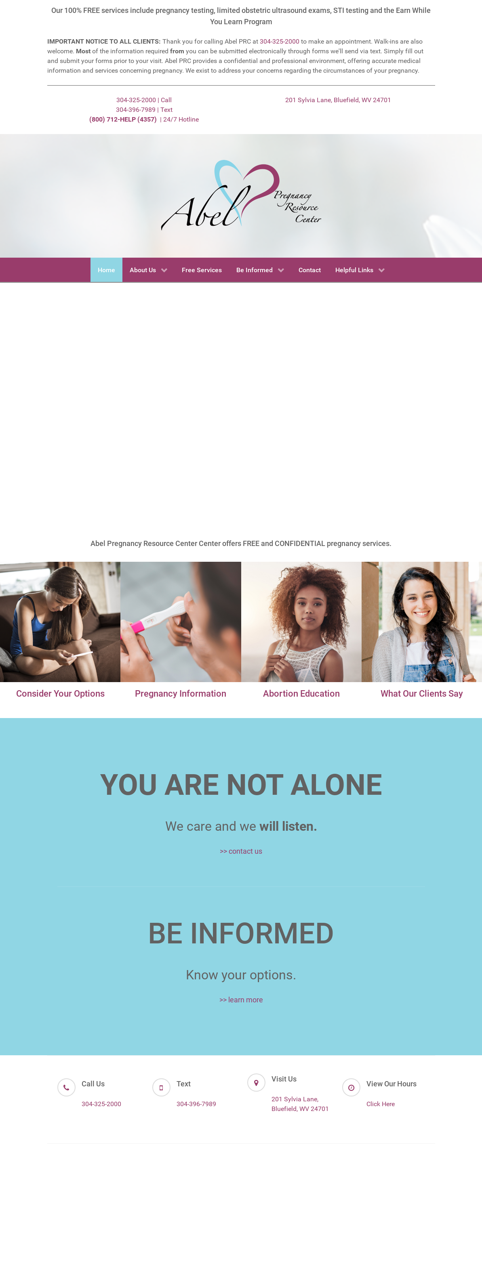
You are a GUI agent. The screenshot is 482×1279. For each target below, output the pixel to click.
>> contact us (241, 851)
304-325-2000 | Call (144, 100)
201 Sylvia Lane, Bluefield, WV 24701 (338, 100)
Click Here (380, 1104)
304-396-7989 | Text (144, 109)
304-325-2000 (279, 41)
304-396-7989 (196, 1104)
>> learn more (241, 999)
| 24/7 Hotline (144, 119)
